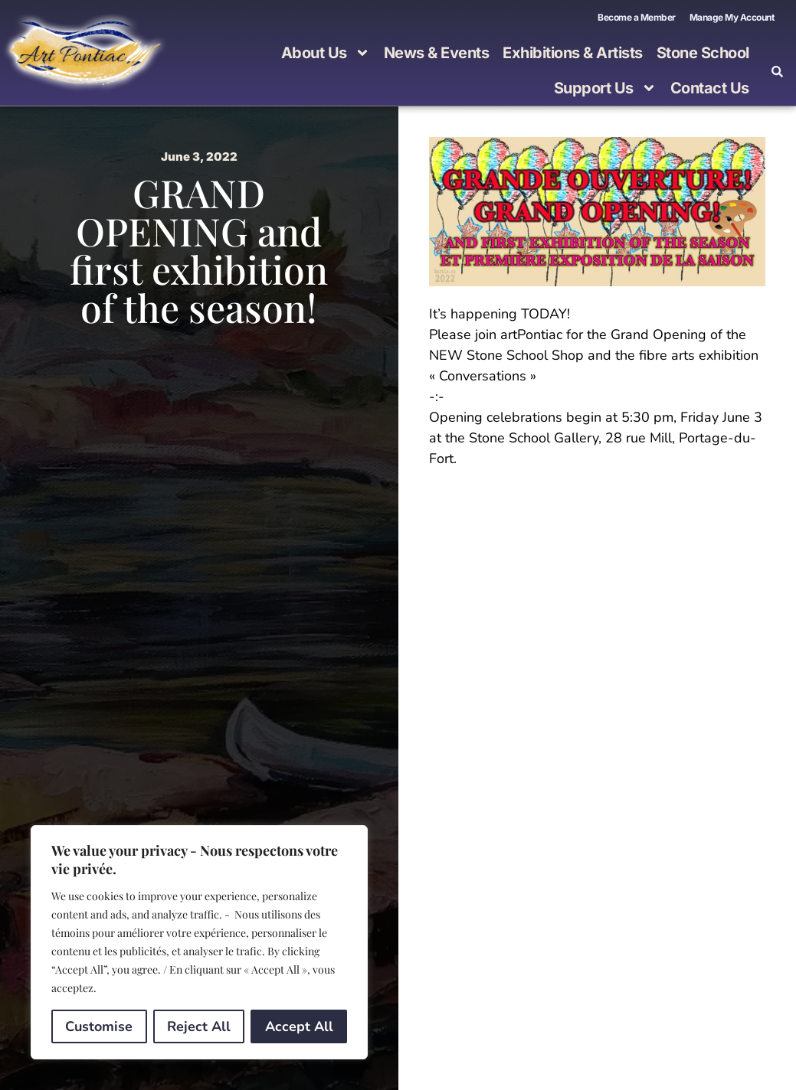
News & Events (437, 53)
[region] (199, 942)
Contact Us (709, 88)
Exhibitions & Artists (573, 53)
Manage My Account (732, 17)
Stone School (703, 53)
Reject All (199, 1026)
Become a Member (637, 17)
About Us (325, 53)
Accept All (299, 1026)
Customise (99, 1026)
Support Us (605, 88)
